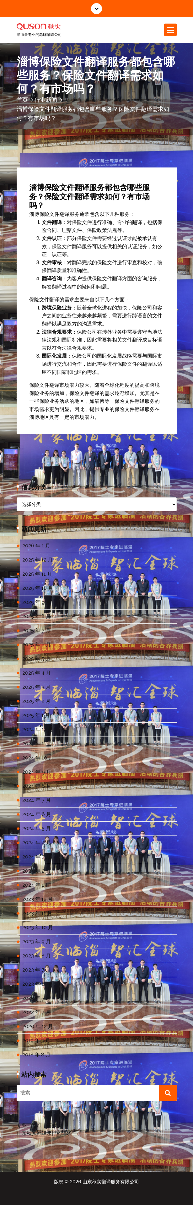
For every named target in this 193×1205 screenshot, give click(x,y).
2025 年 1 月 (36, 715)
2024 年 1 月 (36, 885)
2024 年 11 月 (37, 744)
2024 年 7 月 (36, 800)
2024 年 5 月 (36, 828)
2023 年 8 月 (36, 956)
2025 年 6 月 (36, 645)
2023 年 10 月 (37, 927)
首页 (22, 99)
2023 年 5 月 (36, 998)
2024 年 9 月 (36, 772)
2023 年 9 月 (36, 942)
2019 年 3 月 (36, 1040)
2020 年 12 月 (37, 1026)
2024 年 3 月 (36, 857)
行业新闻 (46, 99)
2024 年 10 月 (37, 758)
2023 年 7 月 (36, 970)
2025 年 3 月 (36, 687)
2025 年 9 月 (36, 602)
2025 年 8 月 (36, 616)
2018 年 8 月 (36, 1055)
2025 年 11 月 (37, 574)
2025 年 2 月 (36, 701)
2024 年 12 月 (37, 729)
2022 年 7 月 (36, 1012)
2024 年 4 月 (36, 843)
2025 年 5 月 (36, 659)
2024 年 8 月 (36, 786)
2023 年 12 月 (37, 899)
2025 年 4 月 (36, 673)
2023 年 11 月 (37, 913)
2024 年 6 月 (36, 814)
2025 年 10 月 (37, 588)
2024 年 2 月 (36, 871)
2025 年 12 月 (37, 560)
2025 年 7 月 (36, 630)
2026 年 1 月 (36, 546)
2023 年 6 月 (36, 984)
